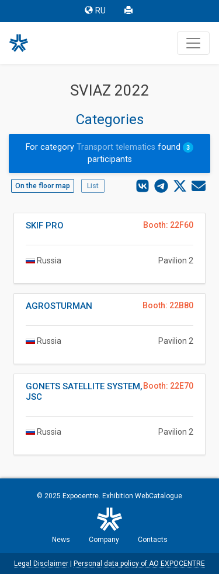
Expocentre (80, 496)
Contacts (153, 540)
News (61, 540)
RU (95, 11)
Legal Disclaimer (41, 563)
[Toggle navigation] (193, 43)
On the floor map (42, 186)
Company (104, 540)
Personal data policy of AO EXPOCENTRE (139, 563)
